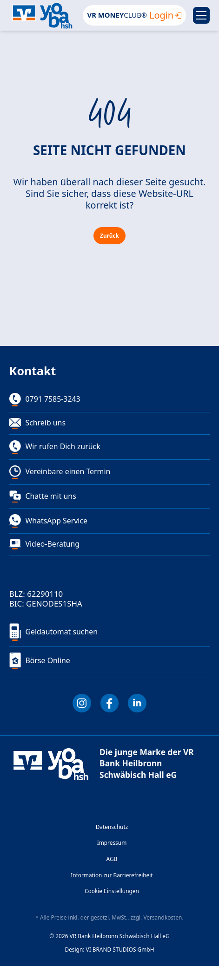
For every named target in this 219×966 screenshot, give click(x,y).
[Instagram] (82, 703)
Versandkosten (162, 917)
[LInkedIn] (137, 703)
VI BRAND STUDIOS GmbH (120, 949)
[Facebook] (109, 703)
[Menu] (201, 15)
